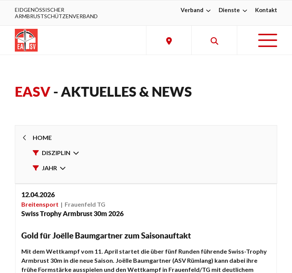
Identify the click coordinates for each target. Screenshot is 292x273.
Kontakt (266, 9)
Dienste (234, 9)
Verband (197, 9)
